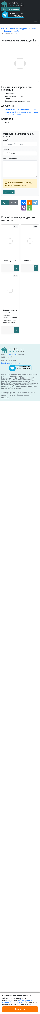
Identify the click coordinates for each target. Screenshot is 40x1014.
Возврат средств (24, 395)
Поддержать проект (11, 9)
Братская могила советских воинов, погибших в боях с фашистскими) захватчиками (10, 316)
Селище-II (27, 261)
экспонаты (12, 354)
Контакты (5, 397)
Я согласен (20, 1009)
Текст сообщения (10, 158)
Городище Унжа (9, 261)
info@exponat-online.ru (10, 363)
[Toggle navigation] (36, 21)
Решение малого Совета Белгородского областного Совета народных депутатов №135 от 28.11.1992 (21, 112)
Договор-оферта (8, 392)
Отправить (8, 192)
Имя (5, 140)
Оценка (6, 149)
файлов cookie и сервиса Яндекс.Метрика (17, 1001)
